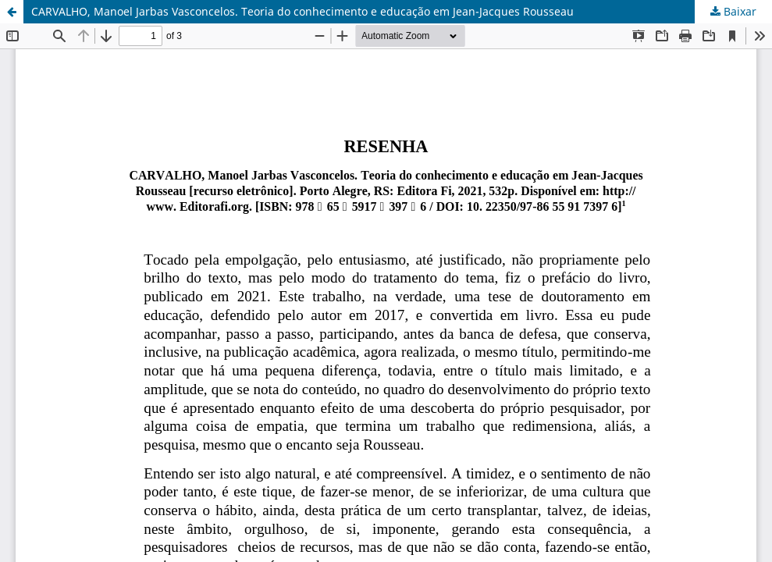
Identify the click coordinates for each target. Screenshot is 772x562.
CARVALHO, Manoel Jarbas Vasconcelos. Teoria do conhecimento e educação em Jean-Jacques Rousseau (302, 11)
